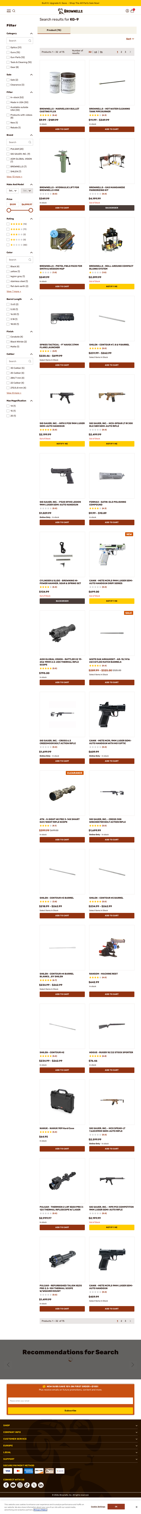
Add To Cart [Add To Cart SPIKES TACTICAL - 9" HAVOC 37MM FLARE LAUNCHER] (62, 365)
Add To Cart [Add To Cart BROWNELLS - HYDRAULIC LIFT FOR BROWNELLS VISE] (62, 208)
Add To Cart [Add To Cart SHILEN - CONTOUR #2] (62, 1084)
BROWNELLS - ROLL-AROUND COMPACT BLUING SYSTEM (109, 267)
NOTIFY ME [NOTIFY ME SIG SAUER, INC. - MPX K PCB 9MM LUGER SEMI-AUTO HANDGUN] (62, 446)
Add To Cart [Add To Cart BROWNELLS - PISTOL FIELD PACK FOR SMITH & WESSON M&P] (62, 286)
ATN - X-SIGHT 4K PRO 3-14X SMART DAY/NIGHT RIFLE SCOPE (62, 831)
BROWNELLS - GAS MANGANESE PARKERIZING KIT (110, 189)
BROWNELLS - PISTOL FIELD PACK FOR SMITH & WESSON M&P (62, 267)
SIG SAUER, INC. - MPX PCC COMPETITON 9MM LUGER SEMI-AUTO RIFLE (111, 1223)
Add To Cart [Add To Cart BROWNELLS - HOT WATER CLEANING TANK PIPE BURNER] (112, 129)
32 (90, 52)
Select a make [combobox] (11, 191)
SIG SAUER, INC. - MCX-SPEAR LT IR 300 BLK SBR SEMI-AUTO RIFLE (111, 426)
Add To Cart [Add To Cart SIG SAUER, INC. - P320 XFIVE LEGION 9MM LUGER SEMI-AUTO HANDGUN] (62, 528)
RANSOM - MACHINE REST (106, 984)
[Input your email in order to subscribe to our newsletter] (70, 1417)
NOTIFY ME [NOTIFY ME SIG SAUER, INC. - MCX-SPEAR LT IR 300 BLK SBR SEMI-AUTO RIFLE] (111, 446)
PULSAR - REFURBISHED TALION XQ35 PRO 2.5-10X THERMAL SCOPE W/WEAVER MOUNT (62, 1305)
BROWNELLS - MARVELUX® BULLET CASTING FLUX (58, 110)
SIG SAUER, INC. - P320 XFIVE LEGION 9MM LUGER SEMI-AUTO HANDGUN (61, 507)
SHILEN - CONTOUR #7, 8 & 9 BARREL (108, 346)
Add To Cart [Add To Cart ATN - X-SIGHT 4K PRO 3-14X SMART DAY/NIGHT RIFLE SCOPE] (62, 850)
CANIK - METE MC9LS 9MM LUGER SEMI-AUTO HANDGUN (109, 1303)
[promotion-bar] (70, 3)
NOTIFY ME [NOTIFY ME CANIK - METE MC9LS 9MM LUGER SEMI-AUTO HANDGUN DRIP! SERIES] (111, 609)
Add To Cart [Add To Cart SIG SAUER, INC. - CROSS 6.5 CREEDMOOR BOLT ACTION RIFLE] (62, 772)
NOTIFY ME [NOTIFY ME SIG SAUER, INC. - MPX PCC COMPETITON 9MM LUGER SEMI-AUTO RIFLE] (111, 1244)
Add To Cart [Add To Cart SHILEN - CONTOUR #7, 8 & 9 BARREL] (112, 365)
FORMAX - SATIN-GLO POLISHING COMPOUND (111, 506)
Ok (118, 1507)
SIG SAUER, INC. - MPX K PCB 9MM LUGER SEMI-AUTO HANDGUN (59, 426)
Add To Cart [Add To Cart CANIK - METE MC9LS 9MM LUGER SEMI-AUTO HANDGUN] (112, 1325)
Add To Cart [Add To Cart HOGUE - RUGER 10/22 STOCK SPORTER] (112, 1084)
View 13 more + (14, 176)
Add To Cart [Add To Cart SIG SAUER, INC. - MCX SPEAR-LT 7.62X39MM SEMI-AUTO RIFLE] (112, 1162)
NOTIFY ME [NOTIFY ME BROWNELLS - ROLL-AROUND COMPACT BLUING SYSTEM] (111, 286)
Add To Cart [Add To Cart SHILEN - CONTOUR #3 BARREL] (62, 926)
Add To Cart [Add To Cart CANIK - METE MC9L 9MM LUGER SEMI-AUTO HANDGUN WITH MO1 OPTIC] (112, 772)
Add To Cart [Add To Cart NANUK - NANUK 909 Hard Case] (62, 1162)
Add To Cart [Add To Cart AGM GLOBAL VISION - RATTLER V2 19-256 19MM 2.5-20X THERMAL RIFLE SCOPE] (62, 690)
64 (95, 52)
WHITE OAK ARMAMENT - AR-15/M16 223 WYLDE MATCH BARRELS (108, 670)
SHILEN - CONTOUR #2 (55, 1063)
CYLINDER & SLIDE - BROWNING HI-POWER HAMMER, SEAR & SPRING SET (61, 589)
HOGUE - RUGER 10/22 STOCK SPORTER (109, 1065)
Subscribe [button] (70, 1427)
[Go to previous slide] (8, 1381)
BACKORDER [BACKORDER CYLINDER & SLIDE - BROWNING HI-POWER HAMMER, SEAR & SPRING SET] (62, 609)
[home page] (70, 11)
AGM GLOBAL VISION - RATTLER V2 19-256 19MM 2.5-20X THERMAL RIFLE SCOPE (61, 670)
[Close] (137, 1507)
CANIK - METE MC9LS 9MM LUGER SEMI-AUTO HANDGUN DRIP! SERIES (109, 589)
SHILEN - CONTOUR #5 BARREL (110, 909)
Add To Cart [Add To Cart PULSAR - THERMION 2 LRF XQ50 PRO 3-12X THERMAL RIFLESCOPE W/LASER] (62, 1244)
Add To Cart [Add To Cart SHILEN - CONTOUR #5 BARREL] (112, 926)
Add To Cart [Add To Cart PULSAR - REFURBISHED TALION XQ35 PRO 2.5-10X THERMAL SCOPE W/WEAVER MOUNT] (62, 1325)
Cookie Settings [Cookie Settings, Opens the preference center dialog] (96, 1507)
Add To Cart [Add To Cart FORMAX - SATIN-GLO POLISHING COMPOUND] (112, 528)
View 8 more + (14, 393)
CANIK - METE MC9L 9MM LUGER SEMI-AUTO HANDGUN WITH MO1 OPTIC (111, 752)
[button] (9, 11)
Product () (54, 30)
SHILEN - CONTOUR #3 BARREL (61, 909)
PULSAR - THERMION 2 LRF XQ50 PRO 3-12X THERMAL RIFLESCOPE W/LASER (62, 1223)
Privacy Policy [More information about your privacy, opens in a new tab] (40, 1510)
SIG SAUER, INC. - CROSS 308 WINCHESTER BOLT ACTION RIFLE (111, 831)
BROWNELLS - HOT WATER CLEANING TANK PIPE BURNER (109, 110)
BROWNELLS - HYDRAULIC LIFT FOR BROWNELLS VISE (61, 189)
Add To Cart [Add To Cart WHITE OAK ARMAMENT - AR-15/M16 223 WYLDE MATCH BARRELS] (112, 690)
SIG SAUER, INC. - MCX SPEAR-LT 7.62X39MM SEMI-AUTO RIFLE (111, 1143)
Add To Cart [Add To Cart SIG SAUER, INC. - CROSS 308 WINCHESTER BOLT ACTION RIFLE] (112, 850)
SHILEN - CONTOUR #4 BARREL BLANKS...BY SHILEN (61, 986)
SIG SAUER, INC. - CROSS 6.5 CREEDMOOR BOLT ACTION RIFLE (62, 750)
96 (101, 52)
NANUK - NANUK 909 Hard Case (61, 1142)
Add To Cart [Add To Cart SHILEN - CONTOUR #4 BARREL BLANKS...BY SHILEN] (62, 1005)
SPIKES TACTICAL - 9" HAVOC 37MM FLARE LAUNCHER (59, 346)
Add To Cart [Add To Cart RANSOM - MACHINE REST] (112, 1005)
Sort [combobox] (128, 38)
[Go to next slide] (133, 1381)
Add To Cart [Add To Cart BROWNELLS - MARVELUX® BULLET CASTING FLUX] (62, 129)
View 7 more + (14, 291)
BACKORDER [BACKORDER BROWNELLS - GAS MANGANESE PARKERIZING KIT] (111, 208)
